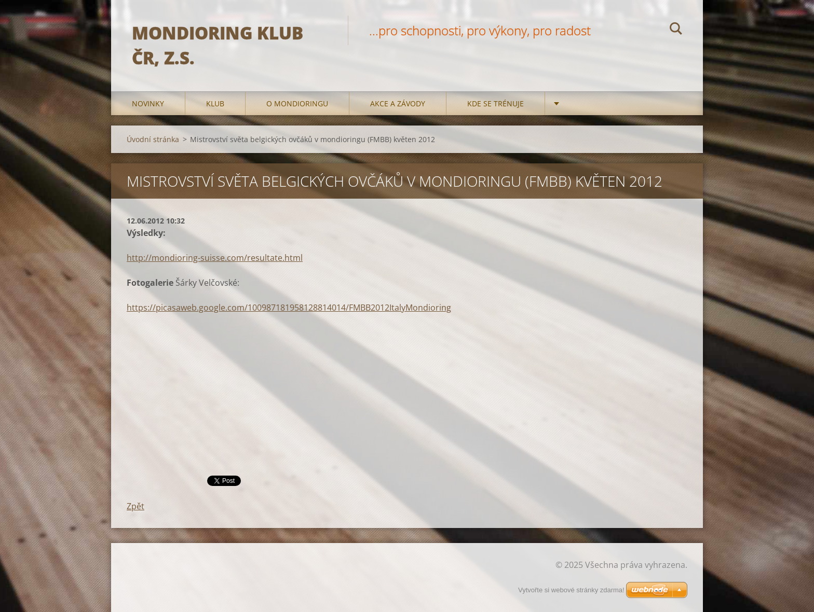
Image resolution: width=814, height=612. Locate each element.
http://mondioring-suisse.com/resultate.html (215, 257)
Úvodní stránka (153, 139)
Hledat (676, 30)
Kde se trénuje (495, 103)
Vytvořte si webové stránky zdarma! (571, 590)
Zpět (135, 506)
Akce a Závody (397, 103)
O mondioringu (297, 103)
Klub (215, 103)
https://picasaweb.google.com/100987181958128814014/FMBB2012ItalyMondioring (289, 307)
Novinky (148, 103)
